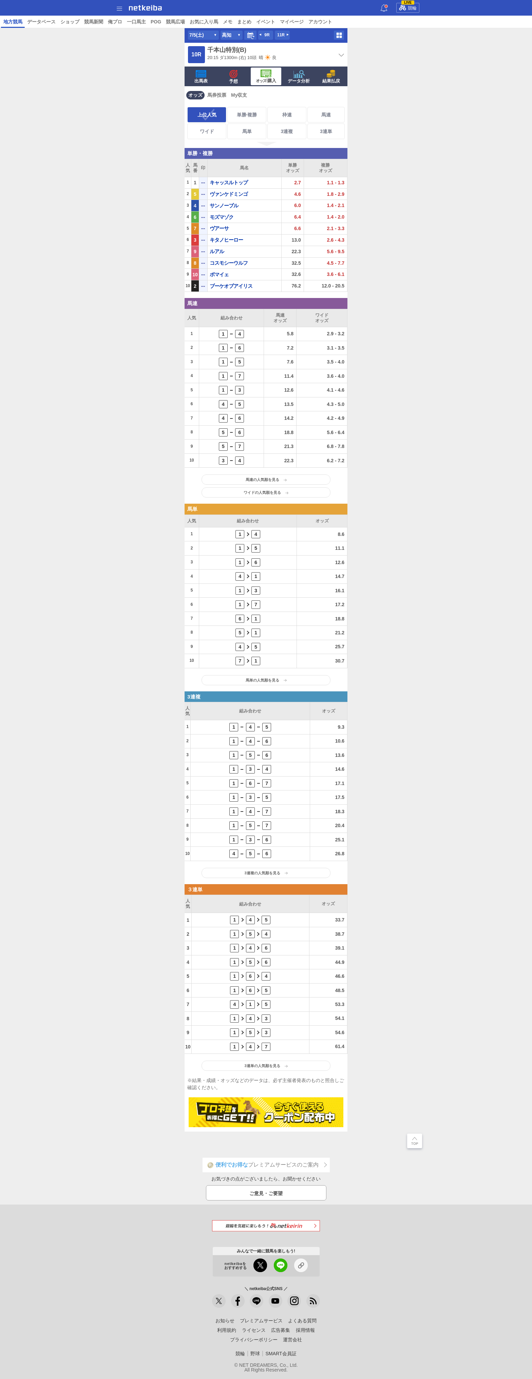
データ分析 (299, 76)
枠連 (287, 114)
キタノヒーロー (226, 240)
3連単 (326, 131)
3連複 (287, 131)
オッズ (195, 95)
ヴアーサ (219, 228)
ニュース (43, 21)
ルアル (217, 251)
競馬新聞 (276, 21)
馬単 (247, 131)
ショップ (252, 21)
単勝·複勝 (247, 114)
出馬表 (201, 76)
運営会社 (292, 1339)
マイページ (475, 21)
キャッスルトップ (229, 182)
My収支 (239, 95)
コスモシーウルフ (229, 263)
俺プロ (298, 21)
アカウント (503, 21)
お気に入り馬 (387, 21)
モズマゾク (221, 217)
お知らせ (224, 1320)
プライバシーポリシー (254, 1339)
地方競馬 (195, 21)
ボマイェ (219, 274)
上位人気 (206, 114)
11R (281, 35)
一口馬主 (319, 21)
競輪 (408, 7)
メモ (410, 21)
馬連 (326, 114)
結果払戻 (331, 76)
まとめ (427, 21)
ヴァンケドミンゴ (229, 194)
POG (339, 21)
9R (266, 35)
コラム (144, 21)
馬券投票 (216, 95)
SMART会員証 (280, 1353)
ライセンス (254, 1330)
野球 (255, 1353)
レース (65, 21)
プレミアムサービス (261, 1320)
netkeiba (145, 8)
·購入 (266, 76)
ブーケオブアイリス (231, 286)
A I (79, 21)
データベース (224, 21)
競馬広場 (358, 21)
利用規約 (226, 1330)
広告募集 (280, 1330)
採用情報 (305, 1330)
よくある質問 (302, 1320)
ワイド (207, 131)
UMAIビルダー (117, 21)
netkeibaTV (169, 21)
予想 (92, 21)
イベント (448, 21)
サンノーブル (224, 205)
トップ (22, 21)
